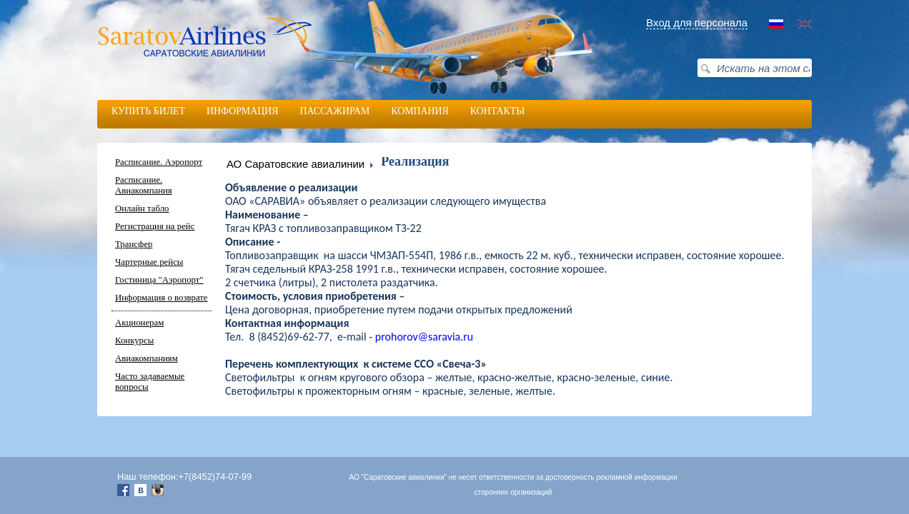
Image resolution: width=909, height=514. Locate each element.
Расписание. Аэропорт (158, 162)
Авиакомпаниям (146, 358)
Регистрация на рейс (154, 226)
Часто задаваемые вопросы (149, 381)
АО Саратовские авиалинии (295, 164)
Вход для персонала (696, 22)
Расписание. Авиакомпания (143, 185)
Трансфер (133, 244)
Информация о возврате (161, 298)
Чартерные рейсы (149, 262)
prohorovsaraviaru (424, 336)
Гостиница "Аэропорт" (159, 280)
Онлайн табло (142, 208)
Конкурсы (134, 341)
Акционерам (139, 323)
